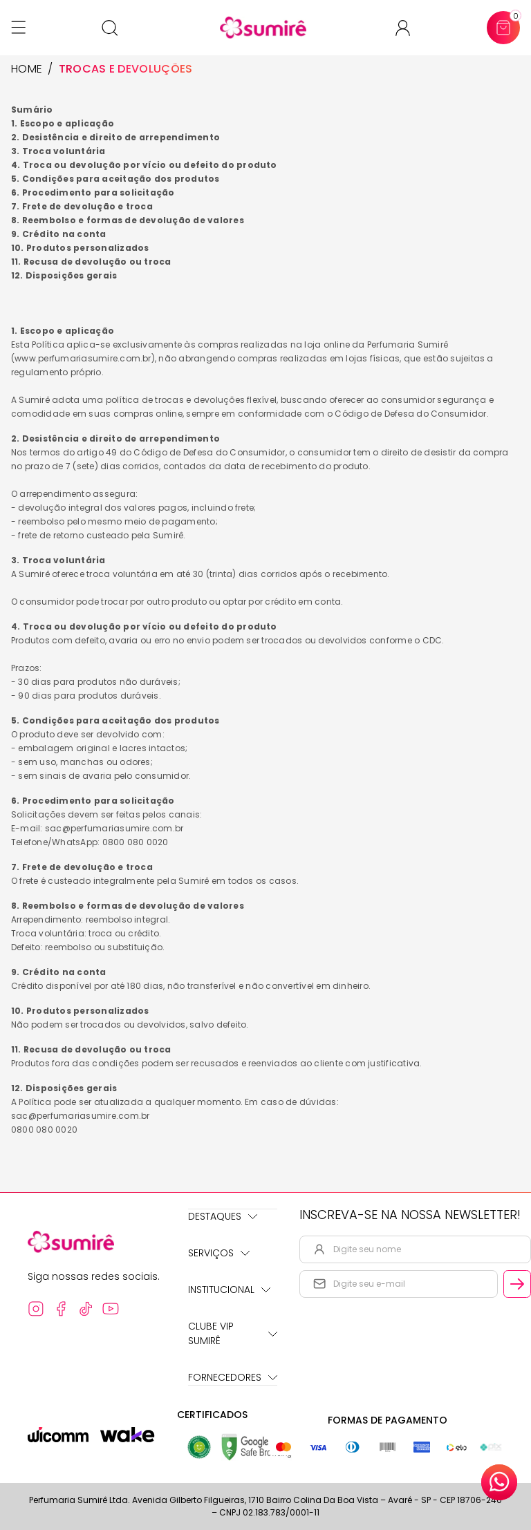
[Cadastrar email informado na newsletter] (517, 1284)
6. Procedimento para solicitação (93, 192)
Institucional (229, 1289)
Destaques (222, 1216)
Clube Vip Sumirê (232, 1333)
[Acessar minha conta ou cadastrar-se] (408, 28)
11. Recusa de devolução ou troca (91, 261)
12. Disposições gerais (64, 275)
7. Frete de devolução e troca (82, 206)
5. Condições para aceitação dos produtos (115, 179)
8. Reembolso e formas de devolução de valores (127, 220)
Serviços (219, 1253)
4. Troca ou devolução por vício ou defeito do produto (144, 165)
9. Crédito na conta (58, 234)
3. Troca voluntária (58, 151)
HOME (26, 69)
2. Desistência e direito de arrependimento (115, 137)
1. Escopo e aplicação (62, 123)
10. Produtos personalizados (80, 248)
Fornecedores (232, 1377)
